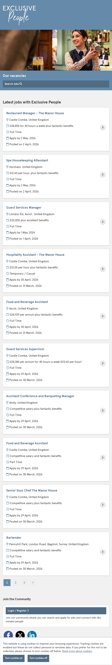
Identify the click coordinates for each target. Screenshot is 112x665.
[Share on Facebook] (8, 635)
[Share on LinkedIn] (32, 635)
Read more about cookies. (77, 651)
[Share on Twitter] (20, 635)
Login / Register (18, 610)
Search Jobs (13, 83)
